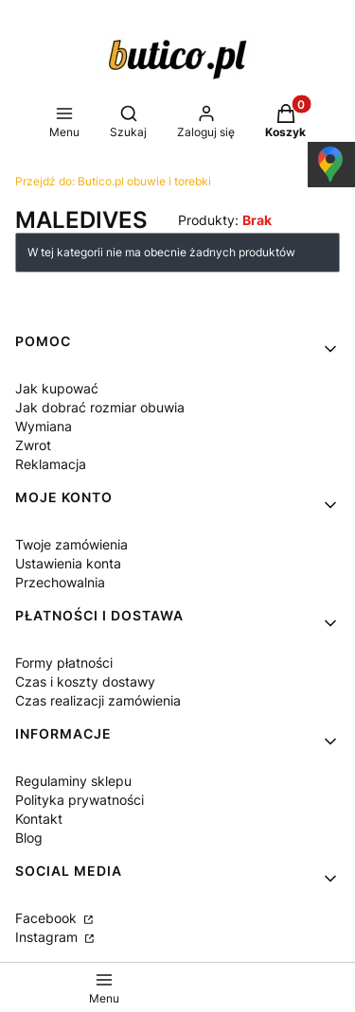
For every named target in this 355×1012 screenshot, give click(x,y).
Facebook (47, 918)
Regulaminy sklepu (73, 781)
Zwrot (33, 445)
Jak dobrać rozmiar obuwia (100, 407)
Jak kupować (56, 388)
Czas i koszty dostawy (85, 681)
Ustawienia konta (68, 563)
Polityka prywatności (79, 800)
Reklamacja (50, 464)
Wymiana (43, 426)
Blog (29, 837)
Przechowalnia (60, 582)
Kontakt (38, 819)
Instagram (48, 937)
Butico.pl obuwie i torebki (113, 181)
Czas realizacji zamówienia (98, 700)
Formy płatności (64, 662)
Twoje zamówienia (71, 544)
